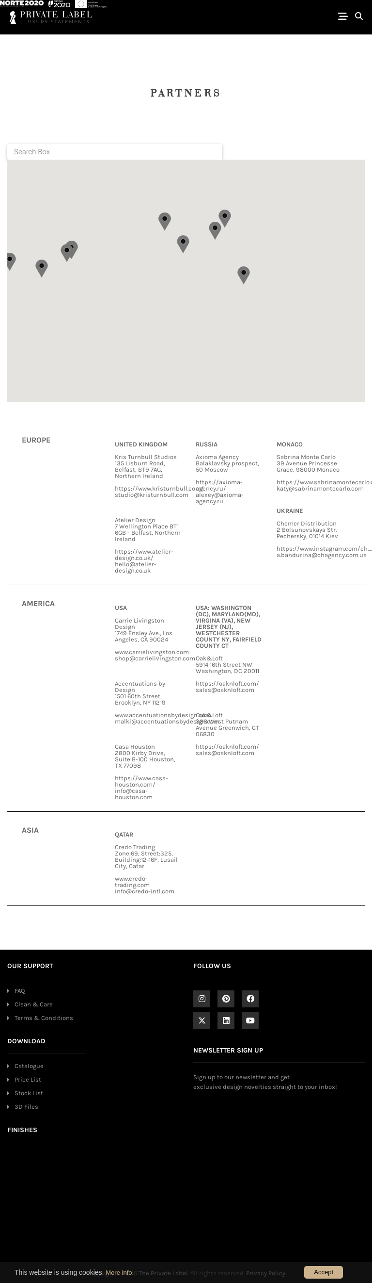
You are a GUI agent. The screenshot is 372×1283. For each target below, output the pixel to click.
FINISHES (22, 1130)
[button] (9, 262)
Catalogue (29, 1065)
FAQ (20, 990)
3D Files (26, 1106)
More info (119, 1272)
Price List (28, 1079)
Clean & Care (34, 1004)
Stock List (29, 1093)
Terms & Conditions (44, 1017)
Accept (323, 1272)
